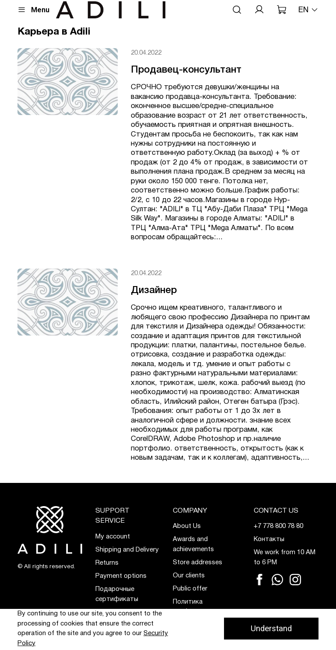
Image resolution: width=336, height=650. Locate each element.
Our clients (189, 576)
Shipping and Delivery (127, 550)
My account (112, 537)
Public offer (190, 589)
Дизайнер (154, 290)
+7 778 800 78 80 (278, 526)
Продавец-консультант (186, 70)
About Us (187, 526)
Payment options (121, 576)
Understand (271, 628)
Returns (107, 563)
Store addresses (197, 562)
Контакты (269, 539)
